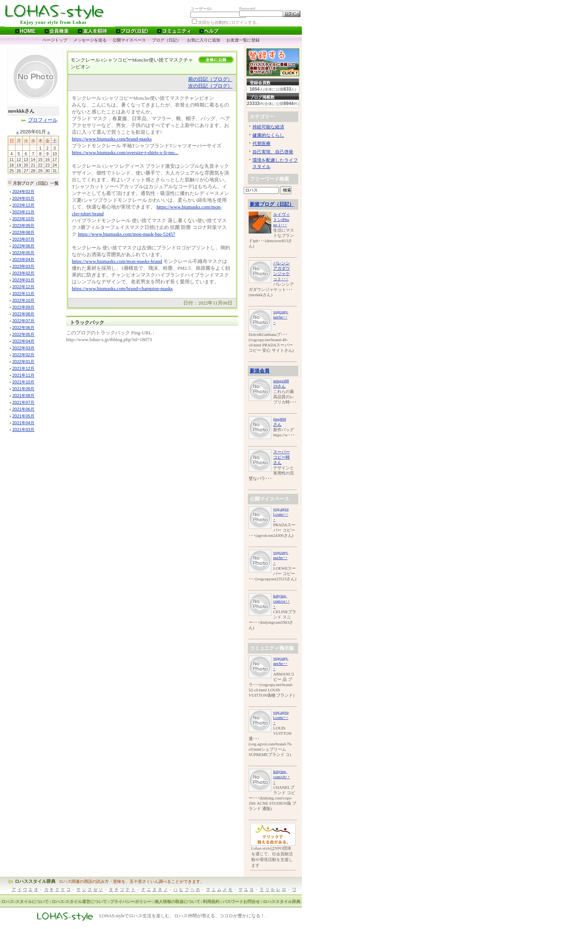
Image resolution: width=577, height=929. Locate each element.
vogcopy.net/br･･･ (280, 317)
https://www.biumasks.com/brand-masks (112, 139)
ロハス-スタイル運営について (79, 901)
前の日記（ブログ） (210, 79)
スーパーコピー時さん (281, 457)
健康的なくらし (268, 135)
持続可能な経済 (268, 127)
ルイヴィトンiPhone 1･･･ (281, 219)
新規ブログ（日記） (272, 204)
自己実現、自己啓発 (272, 152)
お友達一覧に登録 (243, 40)
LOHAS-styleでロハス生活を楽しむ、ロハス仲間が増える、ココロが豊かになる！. (182, 916)
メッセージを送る (90, 40)
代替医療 (261, 143)
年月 (23, 191)
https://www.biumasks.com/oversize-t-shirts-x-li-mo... (125, 152)
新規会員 (259, 371)
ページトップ (54, 40)
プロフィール (42, 120)
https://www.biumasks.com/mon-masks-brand (117, 261)
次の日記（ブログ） (210, 86)
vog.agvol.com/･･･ (281, 514)
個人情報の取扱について (177, 901)
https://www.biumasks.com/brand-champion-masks (122, 288)
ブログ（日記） (166, 40)
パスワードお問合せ (241, 901)
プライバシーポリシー (131, 901)
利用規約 (211, 901)
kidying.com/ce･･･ (281, 601)
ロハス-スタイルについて (25, 901)
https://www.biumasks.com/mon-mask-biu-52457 (126, 234)
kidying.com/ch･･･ (281, 776)
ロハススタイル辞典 (35, 881)
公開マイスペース (129, 40)
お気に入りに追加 (203, 40)
